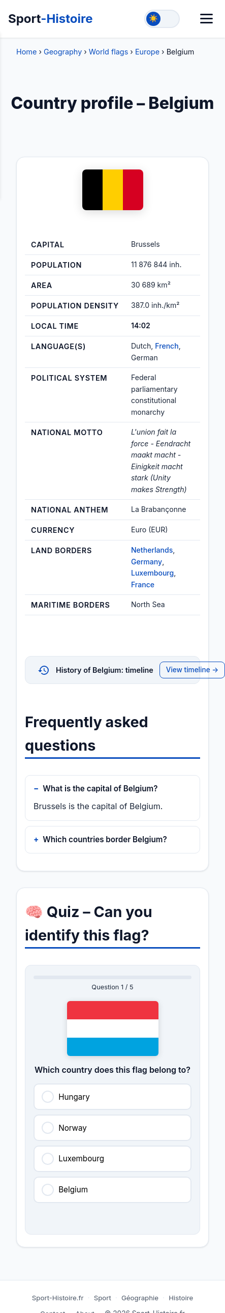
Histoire (181, 1298)
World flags (108, 51)
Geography (63, 51)
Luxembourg (152, 572)
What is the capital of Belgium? (100, 788)
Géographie (139, 1298)
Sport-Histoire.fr (58, 1298)
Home (26, 51)
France (142, 584)
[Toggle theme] (162, 19)
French (166, 345)
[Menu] (206, 18)
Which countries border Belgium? (105, 839)
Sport (50, 18)
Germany (146, 561)
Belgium (73, 1189)
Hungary (74, 1097)
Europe (147, 51)
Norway (72, 1128)
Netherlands (152, 550)
